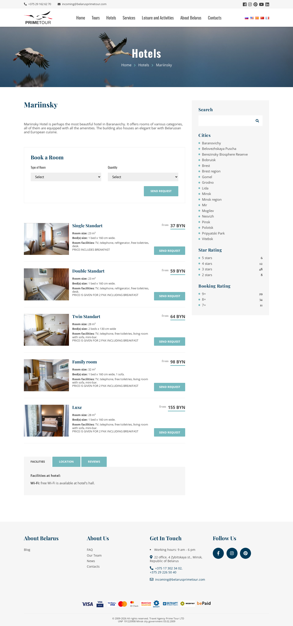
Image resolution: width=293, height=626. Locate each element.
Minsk (206, 194)
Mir (204, 205)
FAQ (90, 550)
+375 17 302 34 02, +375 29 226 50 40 (166, 570)
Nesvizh (208, 216)
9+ (232, 294)
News (91, 561)
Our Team (94, 555)
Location (66, 462)
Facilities (37, 462)
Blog (27, 550)
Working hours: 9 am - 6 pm (174, 550)
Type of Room (38, 167)
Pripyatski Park (213, 233)
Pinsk (206, 222)
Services (129, 17)
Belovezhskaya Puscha (219, 149)
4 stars (232, 263)
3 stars (232, 269)
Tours (96, 17)
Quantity (112, 167)
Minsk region (212, 199)
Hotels (111, 17)
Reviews (94, 462)
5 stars (232, 258)
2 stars (232, 275)
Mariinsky (41, 104)
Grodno (208, 182)
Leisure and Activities (158, 17)
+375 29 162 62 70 (39, 4)
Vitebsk (207, 239)
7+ (232, 305)
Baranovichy (211, 143)
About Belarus (190, 17)
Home (80, 17)
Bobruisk (209, 160)
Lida (205, 188)
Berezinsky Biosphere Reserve (225, 154)
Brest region (211, 171)
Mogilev (208, 211)
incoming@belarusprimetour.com (84, 4)
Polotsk (207, 227)
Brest (206, 166)
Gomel (207, 177)
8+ (232, 299)
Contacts (214, 17)
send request (161, 191)
